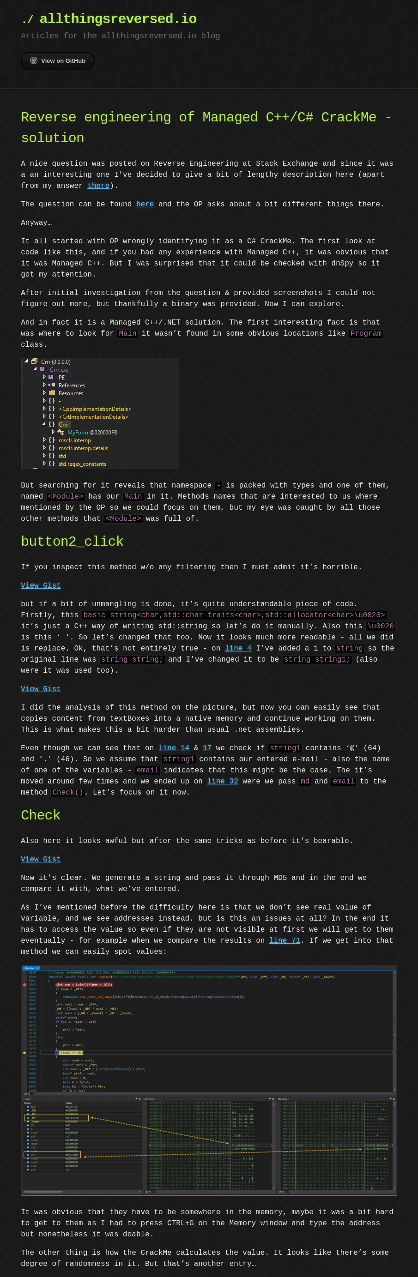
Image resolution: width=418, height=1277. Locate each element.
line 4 (238, 648)
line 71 (284, 940)
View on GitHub (57, 60)
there (98, 186)
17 (207, 747)
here (145, 204)
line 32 (222, 781)
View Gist (41, 585)
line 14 (173, 747)
